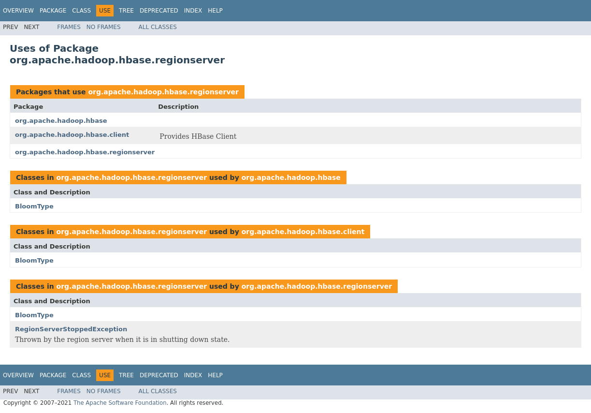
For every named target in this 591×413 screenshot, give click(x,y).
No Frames (103, 27)
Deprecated (159, 10)
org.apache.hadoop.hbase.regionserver (163, 92)
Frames (69, 27)
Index (193, 10)
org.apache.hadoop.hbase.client (72, 134)
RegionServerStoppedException (71, 329)
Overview (18, 10)
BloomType (34, 206)
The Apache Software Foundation (120, 402)
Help (215, 10)
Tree (126, 10)
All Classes (158, 27)
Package (53, 10)
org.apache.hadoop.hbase (61, 120)
